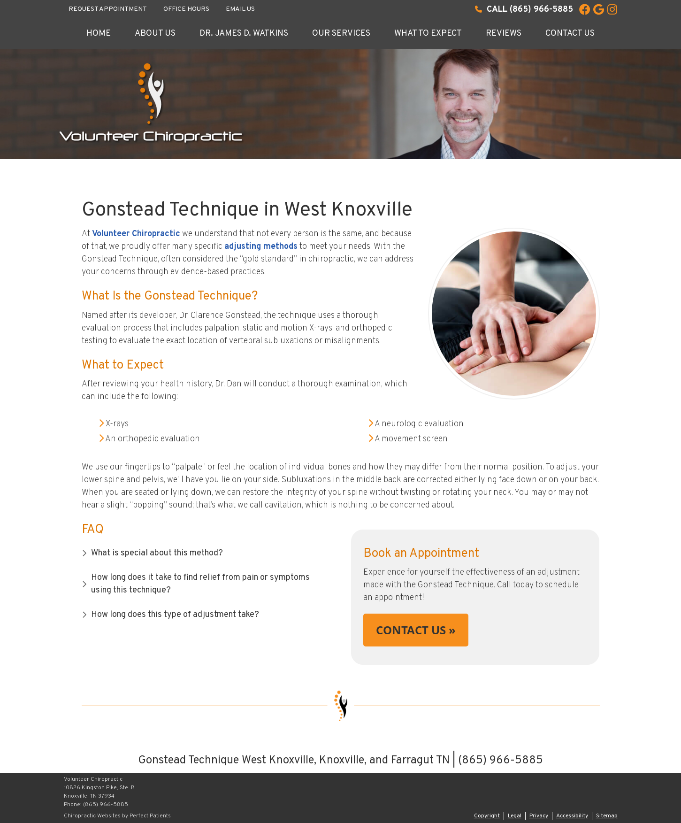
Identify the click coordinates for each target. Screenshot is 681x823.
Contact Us (570, 33)
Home (98, 33)
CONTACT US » (416, 630)
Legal (514, 816)
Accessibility (572, 816)
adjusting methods (261, 246)
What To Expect (428, 33)
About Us (155, 33)
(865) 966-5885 (541, 9)
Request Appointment (108, 9)
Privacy (538, 816)
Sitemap (607, 816)
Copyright (487, 816)
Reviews (503, 33)
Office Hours (186, 9)
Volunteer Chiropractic (136, 234)
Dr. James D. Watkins (243, 33)
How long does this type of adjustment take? (175, 614)
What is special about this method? (157, 553)
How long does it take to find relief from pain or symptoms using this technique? (200, 584)
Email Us (240, 9)
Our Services (341, 33)
